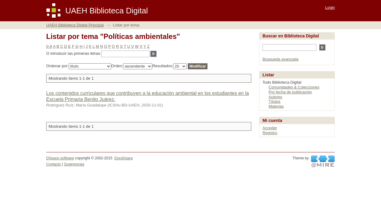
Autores (275, 97)
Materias (276, 106)
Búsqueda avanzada (281, 59)
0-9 (49, 46)
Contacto (53, 164)
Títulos (274, 101)
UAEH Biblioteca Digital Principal (75, 25)
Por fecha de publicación (290, 92)
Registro (270, 132)
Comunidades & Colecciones (294, 87)
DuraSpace (123, 158)
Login (330, 7)
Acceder (270, 128)
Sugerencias (74, 164)
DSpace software (60, 158)
